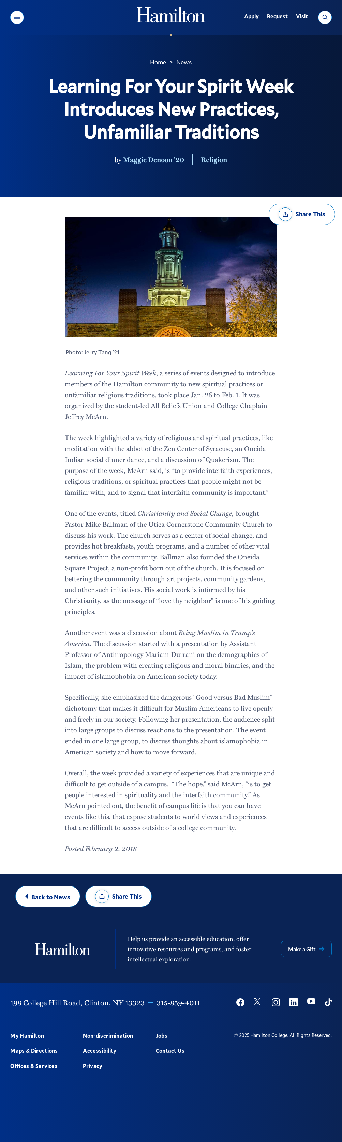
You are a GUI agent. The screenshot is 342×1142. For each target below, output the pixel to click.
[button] (17, 17)
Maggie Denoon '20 (153, 159)
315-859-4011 (178, 1002)
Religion (214, 159)
